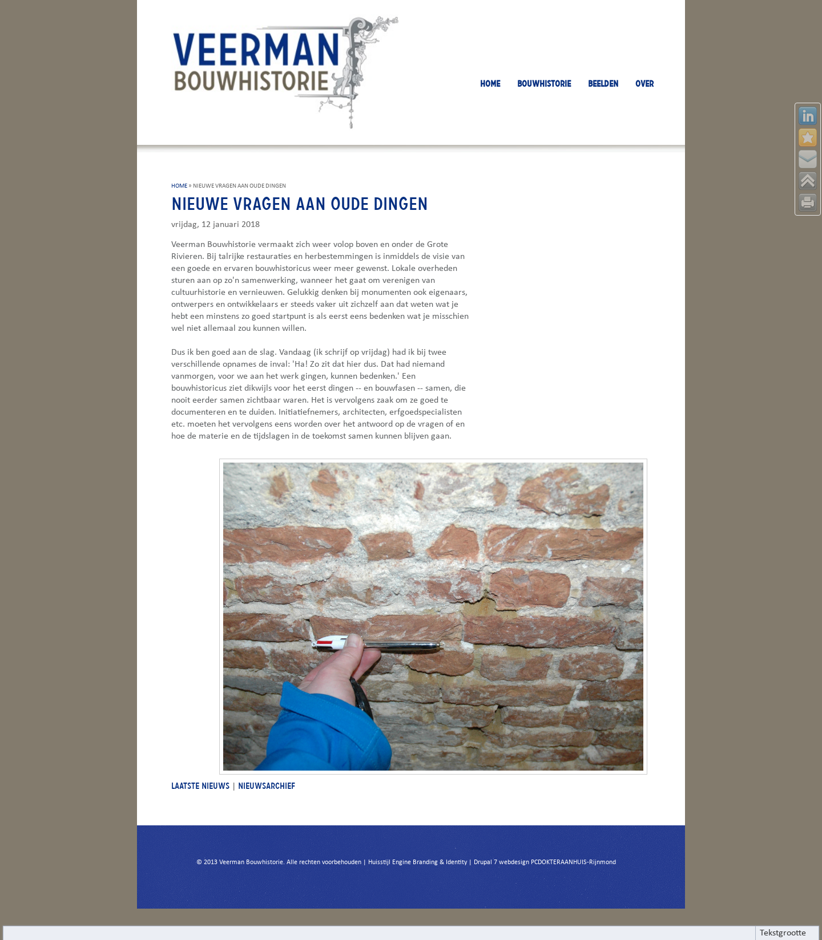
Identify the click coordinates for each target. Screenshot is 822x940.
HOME (490, 83)
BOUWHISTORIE (544, 83)
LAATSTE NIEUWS (200, 785)
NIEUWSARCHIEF (266, 785)
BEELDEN (603, 83)
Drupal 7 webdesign (501, 862)
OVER (644, 83)
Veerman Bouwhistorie (251, 862)
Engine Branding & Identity (429, 862)
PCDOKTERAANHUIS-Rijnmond (573, 862)
